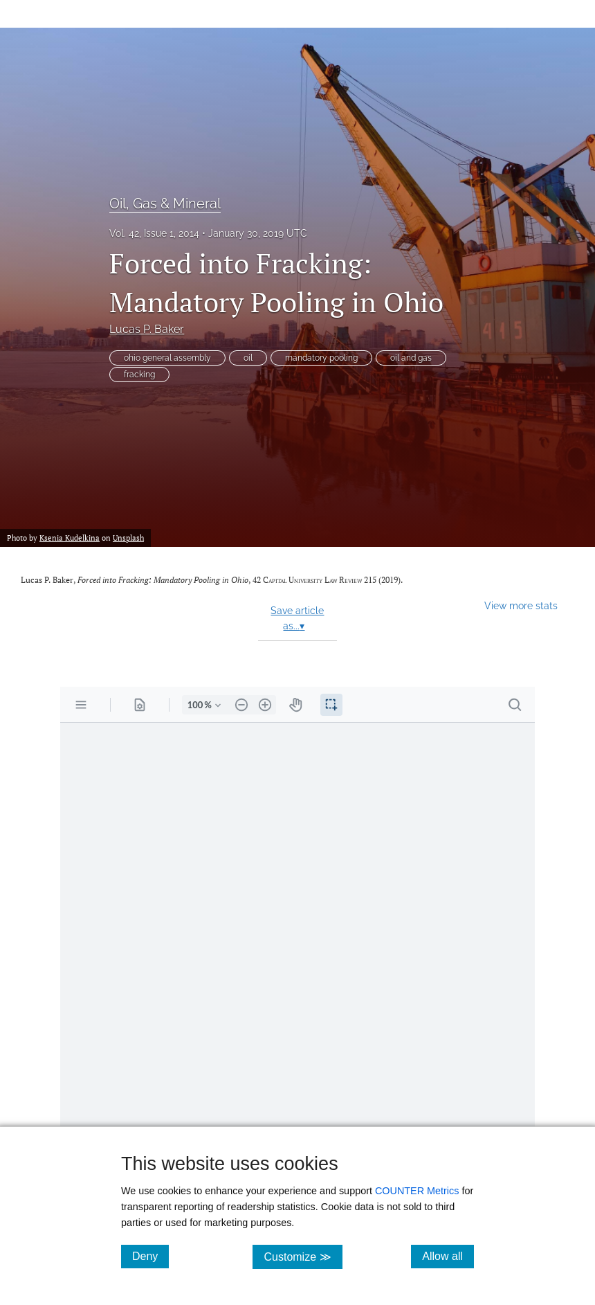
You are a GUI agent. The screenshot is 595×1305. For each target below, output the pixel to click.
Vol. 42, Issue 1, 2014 (154, 233)
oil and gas (411, 358)
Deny (150, 1256)
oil (248, 358)
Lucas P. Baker (146, 329)
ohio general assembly (167, 358)
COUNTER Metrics (417, 1190)
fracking (139, 374)
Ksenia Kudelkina (69, 537)
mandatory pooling (321, 358)
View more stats (521, 605)
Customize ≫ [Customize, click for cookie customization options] (303, 1256)
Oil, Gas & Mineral (165, 203)
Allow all (448, 1256)
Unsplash (128, 537)
